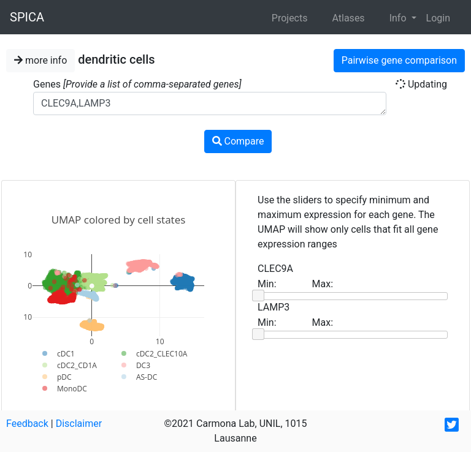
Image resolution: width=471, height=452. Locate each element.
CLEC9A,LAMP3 (209, 103)
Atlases (348, 18)
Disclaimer (79, 423)
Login (438, 18)
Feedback (27, 423)
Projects (290, 18)
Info (399, 18)
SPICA (27, 17)
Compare (238, 141)
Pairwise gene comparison (399, 60)
